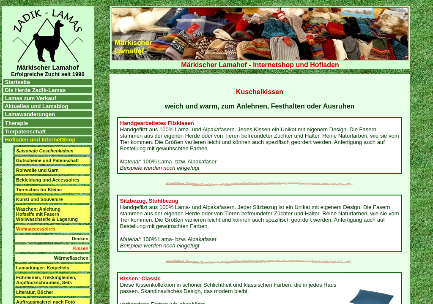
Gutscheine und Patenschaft (47, 160)
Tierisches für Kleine (39, 189)
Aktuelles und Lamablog (36, 106)
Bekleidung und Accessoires (47, 179)
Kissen (80, 248)
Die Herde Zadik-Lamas (34, 90)
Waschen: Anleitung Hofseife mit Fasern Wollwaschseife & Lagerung (47, 214)
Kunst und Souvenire (39, 199)
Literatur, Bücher (34, 292)
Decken (80, 238)
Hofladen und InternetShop (39, 139)
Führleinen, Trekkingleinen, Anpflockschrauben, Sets (46, 280)
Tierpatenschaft (25, 131)
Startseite (16, 82)
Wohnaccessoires (35, 228)
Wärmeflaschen (71, 258)
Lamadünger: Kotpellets (42, 267)
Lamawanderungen (30, 114)
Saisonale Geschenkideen (45, 150)
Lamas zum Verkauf (30, 98)
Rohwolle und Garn (37, 170)
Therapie (16, 123)
